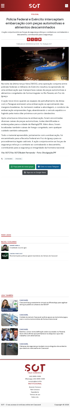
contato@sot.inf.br (35, 381)
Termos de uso (35, 394)
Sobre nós (35, 397)
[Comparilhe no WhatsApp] (36, 39)
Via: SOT (5, 152)
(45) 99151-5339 (35, 376)
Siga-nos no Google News (35, 172)
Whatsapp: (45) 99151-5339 (35, 379)
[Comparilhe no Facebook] (28, 39)
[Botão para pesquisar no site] (66, 5)
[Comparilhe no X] (32, 39)
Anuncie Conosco (35, 387)
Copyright (58, 405)
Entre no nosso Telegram (48, 166)
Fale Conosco (35, 389)
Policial (35, 14)
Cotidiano (8, 159)
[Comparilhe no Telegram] (40, 39)
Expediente (35, 392)
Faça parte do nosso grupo (22, 166)
